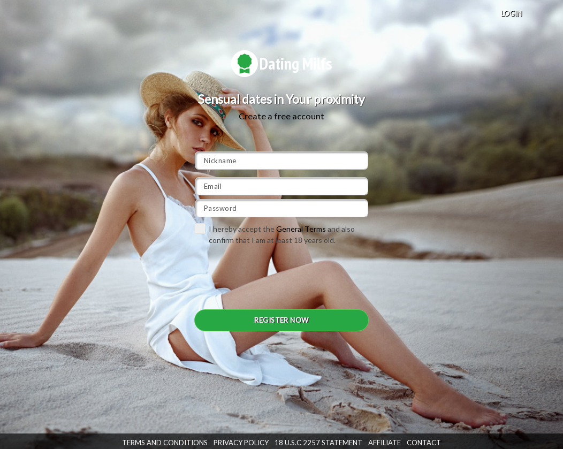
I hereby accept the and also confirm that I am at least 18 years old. (275, 234)
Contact (424, 442)
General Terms (301, 228)
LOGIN (511, 13)
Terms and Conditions (165, 442)
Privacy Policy (241, 442)
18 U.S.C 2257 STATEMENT (318, 442)
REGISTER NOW (281, 320)
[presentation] (276, 277)
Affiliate (384, 442)
